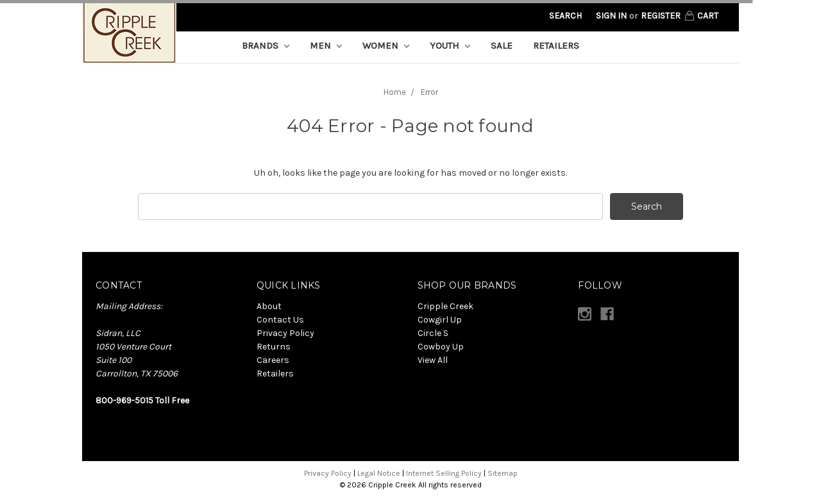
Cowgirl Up (440, 319)
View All (433, 360)
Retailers (556, 45)
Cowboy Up (441, 346)
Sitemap (502, 473)
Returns (274, 346)
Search (565, 15)
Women (385, 45)
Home (395, 92)
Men (326, 45)
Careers (273, 360)
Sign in (611, 15)
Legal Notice (378, 473)
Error (429, 92)
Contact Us (280, 319)
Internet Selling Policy (444, 473)
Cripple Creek (445, 306)
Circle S (433, 333)
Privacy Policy (285, 333)
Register (661, 15)
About (269, 306)
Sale (501, 45)
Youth (450, 45)
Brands (265, 45)
